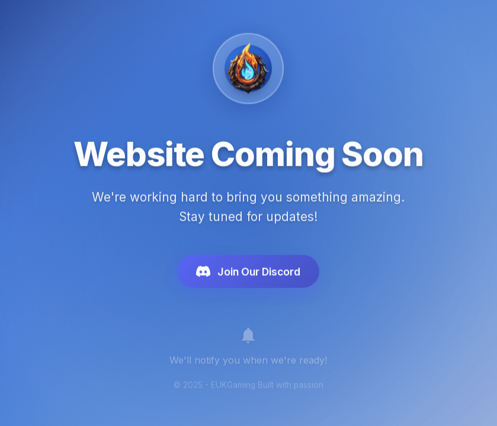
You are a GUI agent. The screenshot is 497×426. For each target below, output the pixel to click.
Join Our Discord (248, 274)
